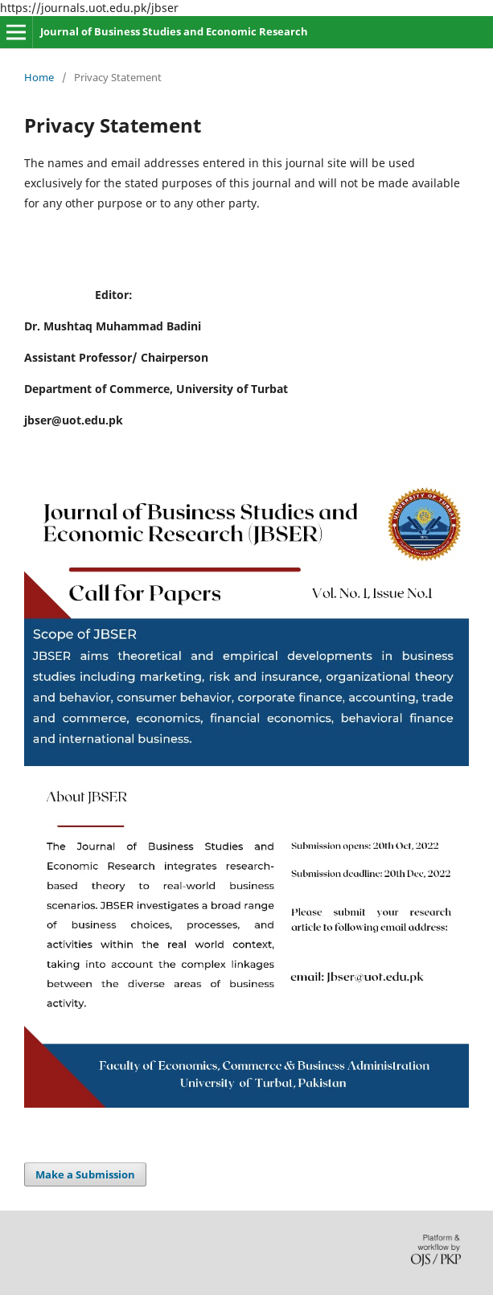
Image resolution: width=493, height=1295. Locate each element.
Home (39, 77)
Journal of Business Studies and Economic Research (174, 31)
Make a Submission (85, 1174)
